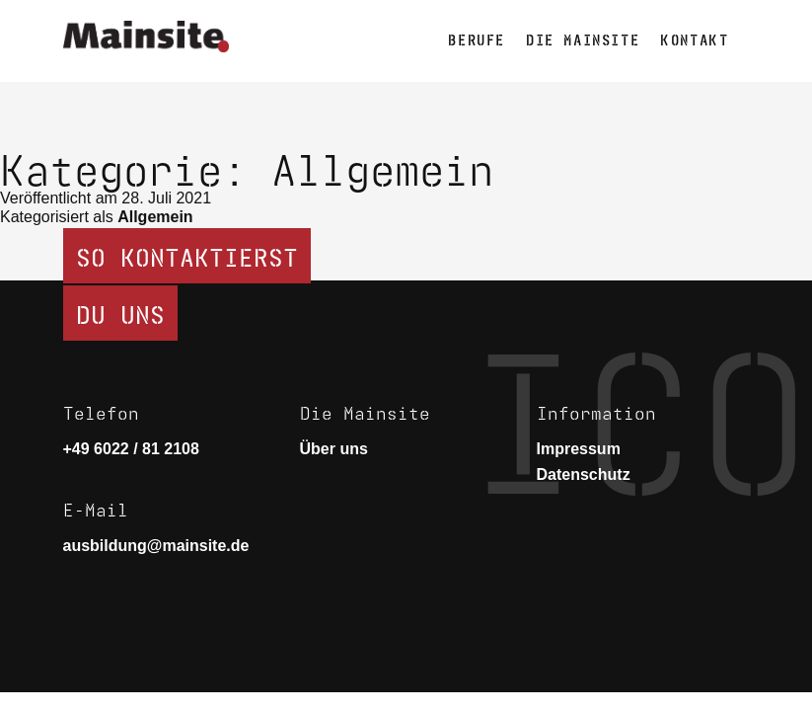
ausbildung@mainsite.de (156, 545)
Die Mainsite (582, 38)
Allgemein (154, 216)
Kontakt (694, 38)
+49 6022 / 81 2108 (131, 448)
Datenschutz (583, 474)
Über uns (334, 448)
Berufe (476, 38)
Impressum (579, 448)
